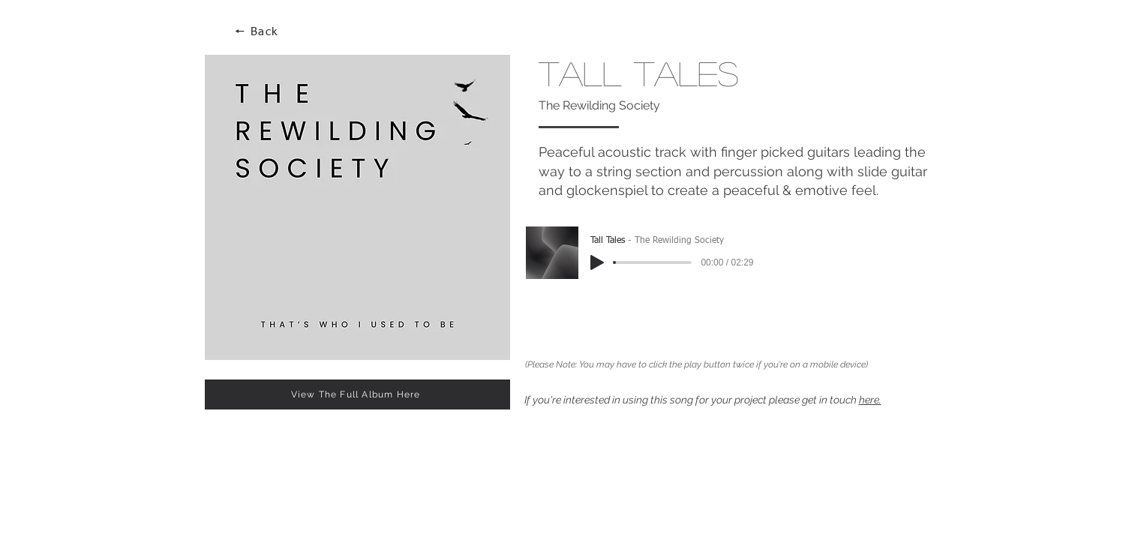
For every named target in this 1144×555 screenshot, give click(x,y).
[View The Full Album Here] (357, 395)
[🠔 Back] (258, 32)
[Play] (597, 262)
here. (870, 400)
